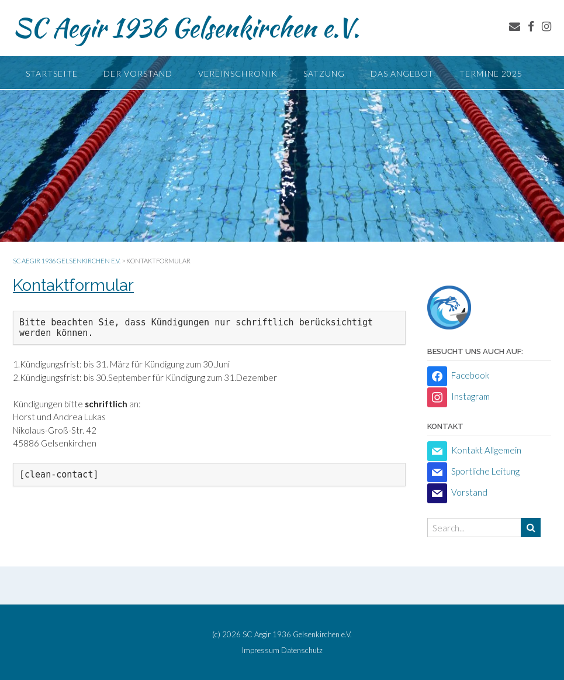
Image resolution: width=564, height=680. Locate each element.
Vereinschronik (238, 73)
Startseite (52, 73)
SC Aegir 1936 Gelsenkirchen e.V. (186, 27)
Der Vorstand (137, 73)
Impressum (260, 650)
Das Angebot (402, 73)
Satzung (324, 73)
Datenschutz (302, 650)
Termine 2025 (491, 73)
